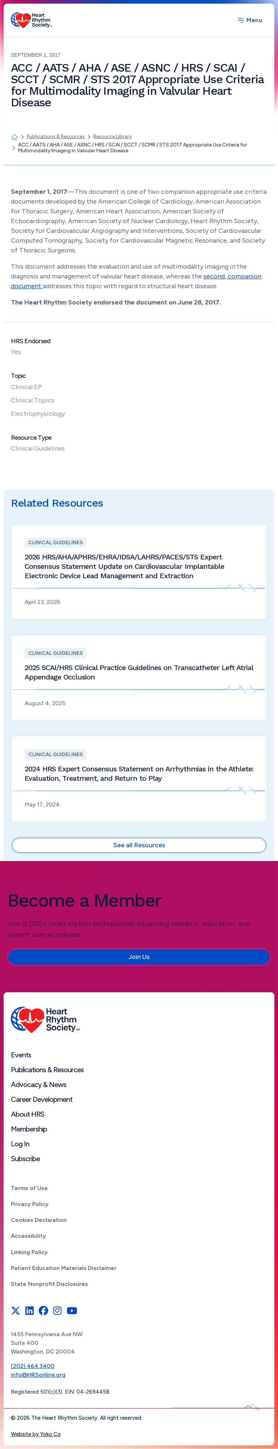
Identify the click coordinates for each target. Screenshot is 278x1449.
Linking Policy (29, 1252)
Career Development (41, 1099)
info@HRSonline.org (38, 1374)
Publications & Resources (47, 1069)
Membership (29, 1129)
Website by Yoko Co (36, 1434)
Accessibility (28, 1235)
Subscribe (25, 1158)
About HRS (27, 1114)
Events (21, 1054)
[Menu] (249, 20)
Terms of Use (29, 1188)
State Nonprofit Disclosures (49, 1283)
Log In (20, 1143)
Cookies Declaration (39, 1219)
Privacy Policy (30, 1204)
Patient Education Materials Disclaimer (64, 1268)
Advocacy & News (38, 1084)
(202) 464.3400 (33, 1366)
